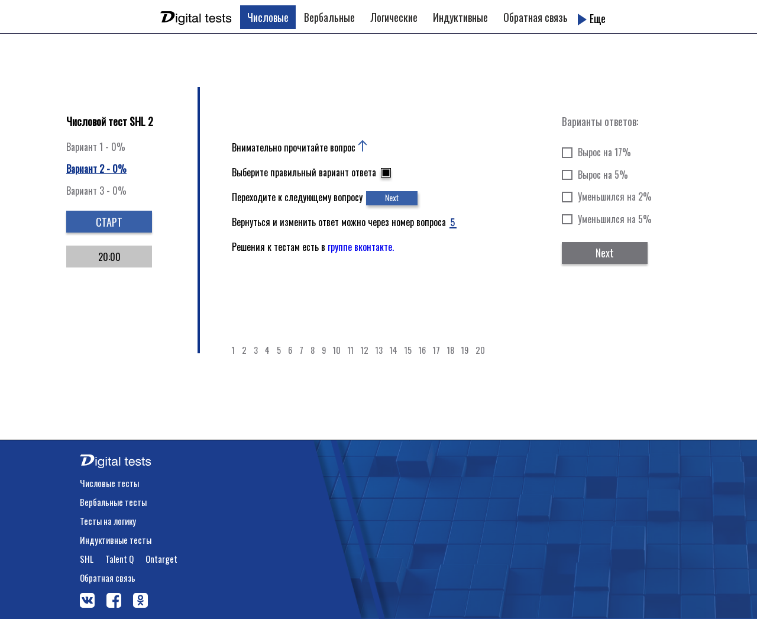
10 (337, 350)
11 (351, 350)
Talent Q (119, 558)
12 (364, 350)
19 (464, 350)
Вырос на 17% (604, 152)
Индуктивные (460, 17)
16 (422, 350)
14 (393, 350)
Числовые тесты (109, 482)
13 (379, 350)
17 (436, 350)
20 (480, 350)
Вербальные (329, 17)
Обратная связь (535, 17)
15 (408, 350)
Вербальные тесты (113, 501)
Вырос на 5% (603, 174)
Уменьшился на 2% (615, 196)
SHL (86, 558)
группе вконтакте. (361, 247)
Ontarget (161, 558)
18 (450, 350)
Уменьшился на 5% (615, 219)
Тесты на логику (108, 520)
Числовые (268, 17)
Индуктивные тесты (115, 539)
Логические (394, 17)
